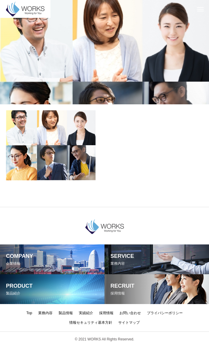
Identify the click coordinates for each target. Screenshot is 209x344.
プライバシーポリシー (165, 313)
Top (29, 313)
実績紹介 (86, 313)
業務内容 (45, 313)
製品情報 (66, 313)
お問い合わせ (130, 313)
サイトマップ (129, 322)
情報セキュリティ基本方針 (90, 322)
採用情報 (106, 313)
